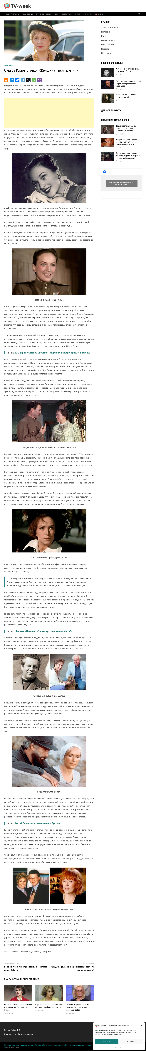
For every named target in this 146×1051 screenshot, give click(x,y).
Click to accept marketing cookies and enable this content (121, 183)
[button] (142, 1025)
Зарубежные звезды (43, 14)
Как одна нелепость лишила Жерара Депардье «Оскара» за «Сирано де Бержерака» (128, 155)
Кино (56, 14)
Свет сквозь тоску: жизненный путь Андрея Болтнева (128, 70)
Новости (88, 14)
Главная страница (12, 14)
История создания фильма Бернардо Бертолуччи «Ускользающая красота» (126, 141)
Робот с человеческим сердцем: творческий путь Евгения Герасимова (128, 83)
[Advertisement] (49, 113)
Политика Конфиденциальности (20, 1034)
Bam (17, 1048)
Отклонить (131, 1042)
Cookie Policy (117, 1047)
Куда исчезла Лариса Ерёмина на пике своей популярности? (48, 1006)
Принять (106, 1042)
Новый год (106, 53)
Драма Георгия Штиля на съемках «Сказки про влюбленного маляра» (126, 128)
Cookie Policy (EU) (12, 1029)
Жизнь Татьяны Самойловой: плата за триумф (127, 96)
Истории (78, 14)
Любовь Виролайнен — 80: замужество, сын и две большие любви (78, 1007)
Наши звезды (28, 14)
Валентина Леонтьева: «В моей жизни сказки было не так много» (18, 1007)
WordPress (10, 1048)
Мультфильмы (67, 14)
